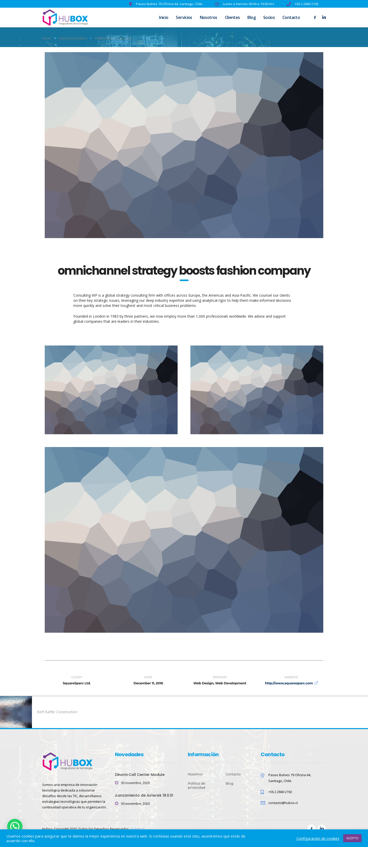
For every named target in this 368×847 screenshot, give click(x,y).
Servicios (184, 17)
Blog (251, 17)
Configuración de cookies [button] (317, 838)
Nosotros (208, 17)
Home (46, 38)
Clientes (232, 17)
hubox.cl (137, 829)
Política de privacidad (196, 785)
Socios (269, 17)
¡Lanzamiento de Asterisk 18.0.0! (144, 795)
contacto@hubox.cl (283, 802)
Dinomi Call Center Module (140, 774)
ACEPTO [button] (352, 838)
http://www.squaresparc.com (289, 683)
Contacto (291, 17)
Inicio (163, 17)
